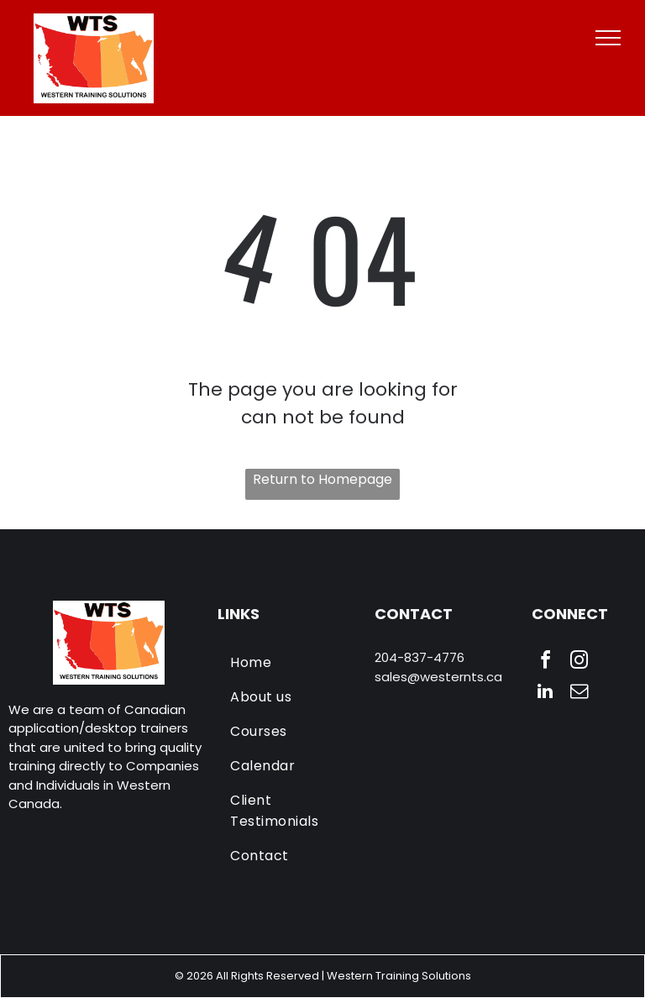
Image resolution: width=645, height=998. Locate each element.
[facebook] (545, 662)
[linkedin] (545, 693)
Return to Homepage (322, 479)
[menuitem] (290, 662)
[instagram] (578, 662)
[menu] (608, 38)
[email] (578, 693)
